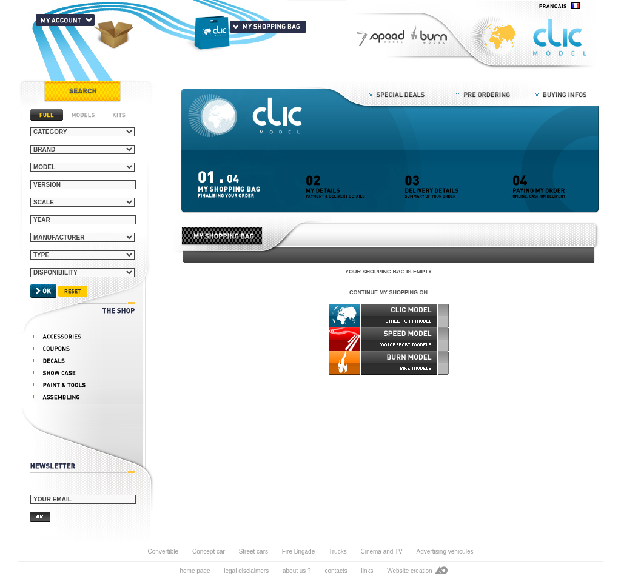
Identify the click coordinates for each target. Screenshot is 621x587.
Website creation (409, 571)
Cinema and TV (381, 551)
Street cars (254, 551)
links (367, 571)
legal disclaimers (246, 571)
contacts (335, 571)
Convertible (163, 551)
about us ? (297, 571)
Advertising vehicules (445, 551)
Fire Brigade (298, 551)
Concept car (208, 551)
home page (195, 571)
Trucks (338, 551)
